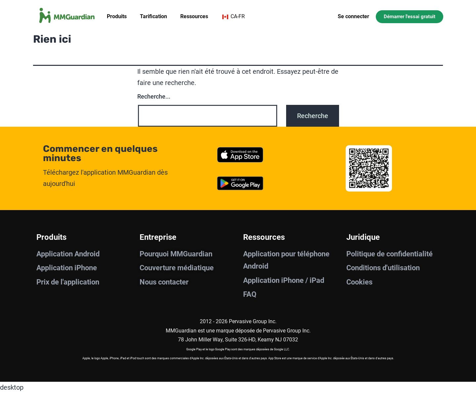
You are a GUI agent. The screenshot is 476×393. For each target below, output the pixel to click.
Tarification (153, 16)
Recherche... (153, 96)
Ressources (194, 16)
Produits (117, 16)
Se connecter (353, 16)
